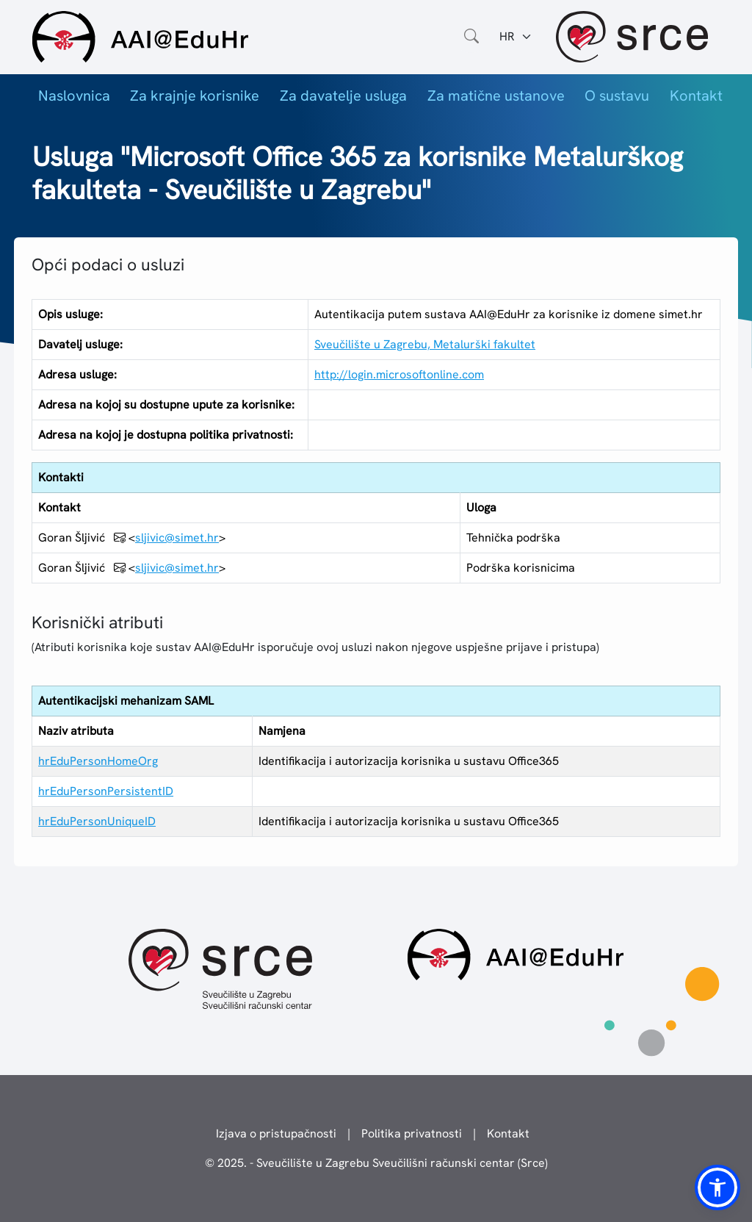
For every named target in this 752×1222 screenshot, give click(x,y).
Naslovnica (74, 95)
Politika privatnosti (411, 1133)
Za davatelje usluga (343, 95)
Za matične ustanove (496, 95)
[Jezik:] (516, 37)
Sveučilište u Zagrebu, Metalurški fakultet (424, 344)
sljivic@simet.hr (177, 537)
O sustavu (617, 95)
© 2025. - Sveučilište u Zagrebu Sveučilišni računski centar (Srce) (376, 1163)
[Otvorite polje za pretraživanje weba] (471, 37)
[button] (717, 1187)
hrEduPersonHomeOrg (98, 761)
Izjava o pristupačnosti (276, 1133)
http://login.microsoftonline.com (399, 374)
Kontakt (696, 95)
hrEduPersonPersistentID (105, 791)
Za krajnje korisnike (194, 95)
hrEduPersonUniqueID (97, 821)
